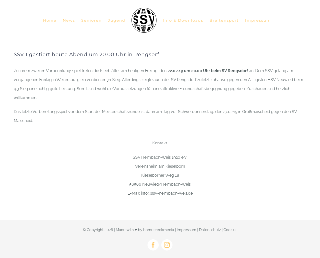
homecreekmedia (158, 230)
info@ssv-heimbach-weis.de (167, 193)
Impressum (186, 230)
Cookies (230, 230)
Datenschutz (210, 230)
